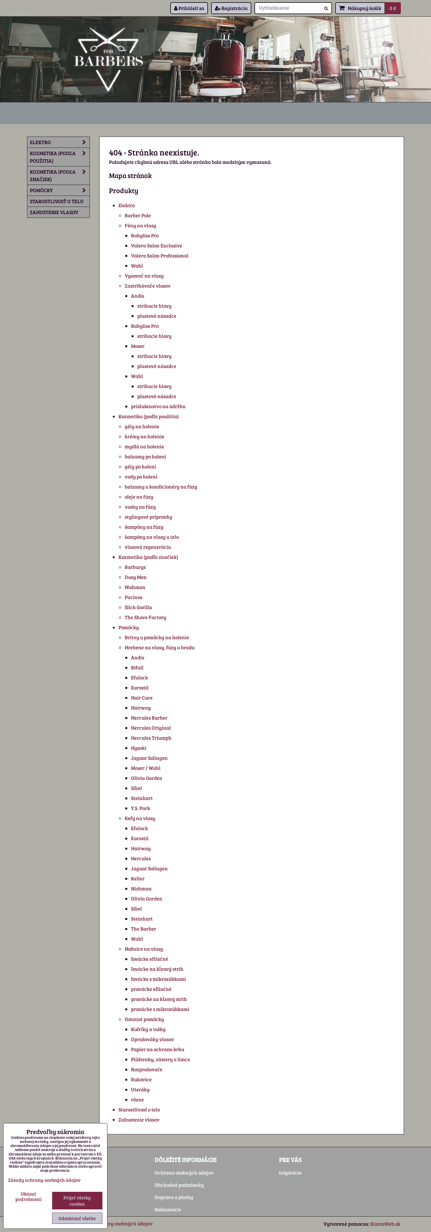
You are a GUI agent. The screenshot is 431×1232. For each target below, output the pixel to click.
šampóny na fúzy (144, 526)
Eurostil (140, 687)
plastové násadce (156, 315)
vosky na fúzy (140, 506)
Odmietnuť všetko (77, 1218)
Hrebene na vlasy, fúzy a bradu (159, 647)
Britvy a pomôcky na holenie (157, 637)
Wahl (137, 265)
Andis (137, 295)
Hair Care (142, 697)
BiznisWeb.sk (385, 1223)
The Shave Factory (145, 617)
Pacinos (133, 597)
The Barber (143, 928)
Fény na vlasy (140, 225)
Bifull (137, 667)
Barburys (135, 567)
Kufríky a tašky (148, 1029)
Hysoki (138, 747)
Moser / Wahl (146, 768)
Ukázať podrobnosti (28, 1196)
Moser (138, 346)
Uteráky (140, 1089)
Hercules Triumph (151, 737)
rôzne (137, 1099)
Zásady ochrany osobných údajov (115, 1223)
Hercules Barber (149, 717)
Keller (138, 878)
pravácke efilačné (151, 989)
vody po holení (141, 476)
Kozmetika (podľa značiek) (148, 557)
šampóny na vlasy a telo (152, 536)
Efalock (139, 677)
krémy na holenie (144, 436)
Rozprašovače (146, 1069)
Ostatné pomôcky (144, 1019)
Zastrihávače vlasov (148, 285)
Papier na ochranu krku (157, 1049)
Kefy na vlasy (140, 818)
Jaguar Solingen (149, 757)
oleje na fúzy (139, 496)
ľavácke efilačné (149, 958)
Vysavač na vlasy (144, 275)
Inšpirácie (290, 1172)
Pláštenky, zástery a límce (160, 1059)
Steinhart (142, 798)
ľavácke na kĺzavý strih (157, 968)
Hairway (141, 707)
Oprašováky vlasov (152, 1039)
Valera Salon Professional (159, 255)
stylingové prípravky (148, 516)
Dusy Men (136, 577)
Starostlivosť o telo (139, 1109)
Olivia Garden (146, 778)
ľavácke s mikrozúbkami (158, 978)
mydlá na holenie (144, 446)
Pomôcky (128, 627)
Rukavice (141, 1079)
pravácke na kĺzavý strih (159, 999)
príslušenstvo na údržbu (158, 406)
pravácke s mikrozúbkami (160, 1009)
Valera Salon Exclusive (156, 245)
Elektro (126, 205)
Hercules (141, 858)
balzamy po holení (145, 456)
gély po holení (140, 466)
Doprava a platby (174, 1197)
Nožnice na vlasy (144, 948)
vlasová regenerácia (148, 546)
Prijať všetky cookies (77, 1200)
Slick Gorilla (138, 607)
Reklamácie (168, 1209)
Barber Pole (138, 215)
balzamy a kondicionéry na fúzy (161, 486)
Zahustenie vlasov (139, 1119)
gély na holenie (142, 426)
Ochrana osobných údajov (184, 1172)
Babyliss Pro (145, 235)
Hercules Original (151, 727)
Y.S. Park (140, 808)
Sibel (136, 788)
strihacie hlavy (154, 305)
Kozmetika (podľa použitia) (148, 416)
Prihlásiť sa (189, 8)
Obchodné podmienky (179, 1184)
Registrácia (231, 8)
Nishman (135, 587)
